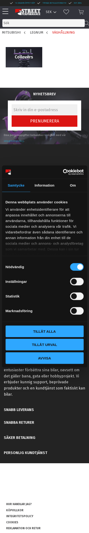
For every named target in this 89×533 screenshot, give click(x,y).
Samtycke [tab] (16, 185)
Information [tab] (45, 185)
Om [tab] (73, 185)
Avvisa (44, 358)
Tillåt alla (44, 331)
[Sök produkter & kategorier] (43, 23)
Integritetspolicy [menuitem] (19, 516)
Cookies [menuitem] (12, 522)
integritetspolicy (14, 141)
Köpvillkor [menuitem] (14, 510)
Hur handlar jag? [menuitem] (19, 504)
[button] (6, 12)
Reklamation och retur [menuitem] (23, 528)
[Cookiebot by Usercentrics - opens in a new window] (63, 172)
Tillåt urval (44, 345)
